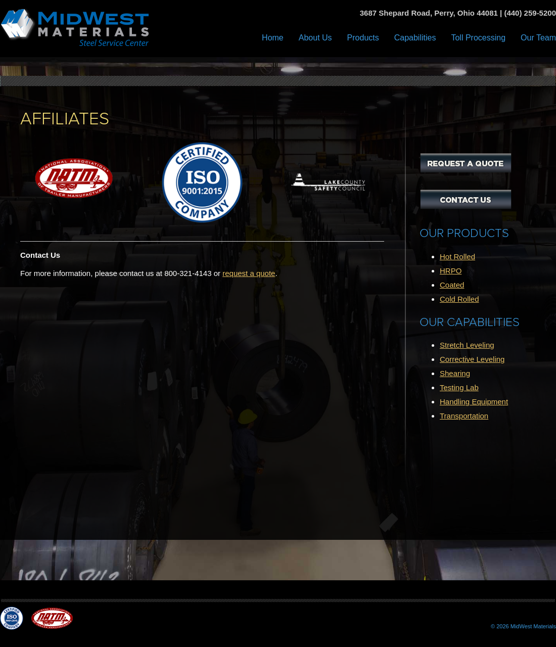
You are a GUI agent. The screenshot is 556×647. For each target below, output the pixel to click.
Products (363, 37)
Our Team (538, 37)
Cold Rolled (459, 299)
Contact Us (466, 199)
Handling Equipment (474, 401)
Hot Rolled (457, 256)
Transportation (464, 415)
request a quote (248, 273)
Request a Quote (466, 162)
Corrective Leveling (472, 359)
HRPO (450, 270)
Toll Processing (478, 37)
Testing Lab (459, 387)
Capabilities (415, 37)
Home (273, 37)
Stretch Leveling (467, 345)
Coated (452, 285)
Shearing (455, 373)
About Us (315, 37)
